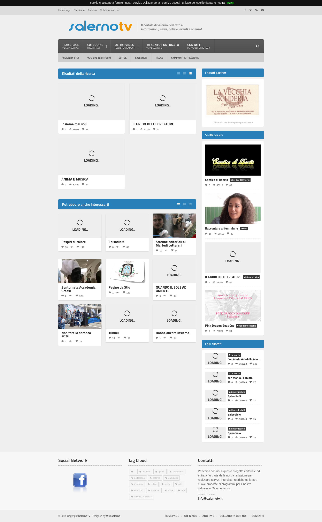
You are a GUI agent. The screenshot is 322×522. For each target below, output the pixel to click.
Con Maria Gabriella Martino (245, 359)
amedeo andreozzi (143, 496)
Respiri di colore (72, 241)
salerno (157, 477)
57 (228, 282)
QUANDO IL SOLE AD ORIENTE (169, 287)
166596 (241, 437)
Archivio (92, 10)
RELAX (159, 58)
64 (85, 184)
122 (79, 294)
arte (181, 484)
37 (230, 233)
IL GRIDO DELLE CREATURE (152, 124)
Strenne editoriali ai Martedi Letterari (169, 243)
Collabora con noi (109, 10)
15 (78, 335)
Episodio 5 (234, 396)
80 (126, 246)
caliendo (156, 490)
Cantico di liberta (216, 179)
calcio (154, 484)
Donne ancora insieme (170, 330)
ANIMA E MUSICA (73, 179)
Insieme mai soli (72, 124)
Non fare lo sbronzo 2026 (78, 330)
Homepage (64, 10)
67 (85, 129)
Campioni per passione (185, 58)
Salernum (141, 58)
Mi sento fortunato (162, 46)
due (183, 490)
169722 (241, 363)
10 (64, 246)
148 (253, 363)
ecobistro (139, 490)
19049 (74, 129)
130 (126, 291)
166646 (241, 419)
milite (171, 490)
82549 (74, 184)
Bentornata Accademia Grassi (76, 287)
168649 (241, 382)
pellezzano (139, 477)
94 (228, 331)
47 (156, 129)
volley (168, 484)
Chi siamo (79, 10)
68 (228, 185)
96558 (219, 233)
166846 (241, 400)
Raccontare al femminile (221, 228)
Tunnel (113, 330)
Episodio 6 (115, 241)
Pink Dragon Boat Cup (219, 325)
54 (174, 249)
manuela (138, 484)
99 (173, 294)
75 (252, 419)
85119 (218, 185)
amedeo (147, 471)
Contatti (198, 46)
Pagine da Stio (118, 286)
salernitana (178, 471)
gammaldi (174, 477)
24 (252, 437)
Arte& (123, 58)
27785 (145, 129)
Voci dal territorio (99, 58)
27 (252, 382)
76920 (218, 331)
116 (80, 246)
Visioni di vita (70, 58)
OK (230, 2)
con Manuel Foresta (240, 378)
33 (127, 335)
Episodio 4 (234, 433)
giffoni (162, 471)
